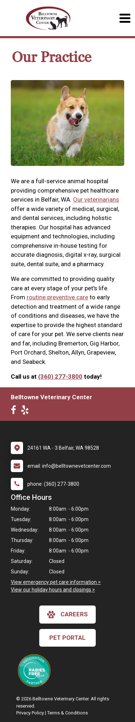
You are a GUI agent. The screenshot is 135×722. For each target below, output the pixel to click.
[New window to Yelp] (26, 411)
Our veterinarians (96, 199)
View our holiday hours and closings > (53, 590)
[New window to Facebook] (15, 411)
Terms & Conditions (67, 713)
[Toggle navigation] (124, 18)
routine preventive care (57, 297)
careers (67, 614)
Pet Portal (67, 637)
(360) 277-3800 (60, 376)
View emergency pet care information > (56, 582)
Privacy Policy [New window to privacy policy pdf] (30, 713)
